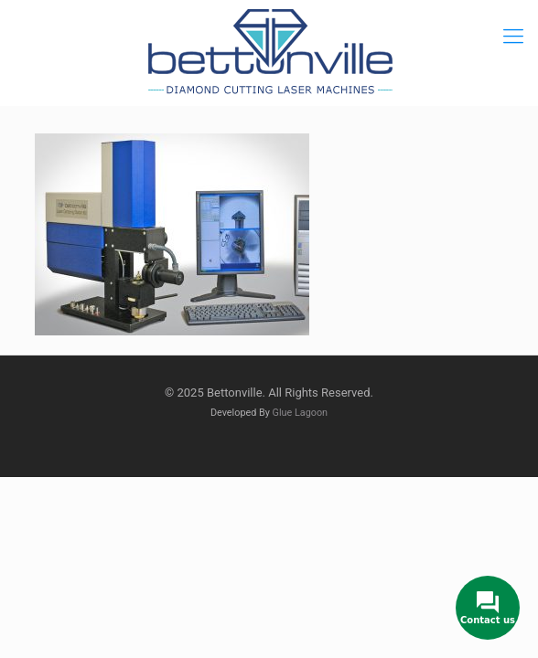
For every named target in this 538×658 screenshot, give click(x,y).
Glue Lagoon (300, 413)
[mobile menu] (513, 36)
